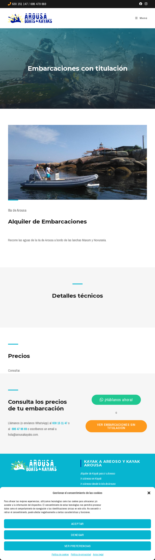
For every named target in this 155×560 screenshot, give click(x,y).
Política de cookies (60, 554)
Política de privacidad (81, 554)
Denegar (77, 535)
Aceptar (77, 524)
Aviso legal (98, 554)
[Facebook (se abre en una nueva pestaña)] (140, 4)
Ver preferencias (77, 546)
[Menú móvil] (141, 18)
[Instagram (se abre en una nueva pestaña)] (145, 4)
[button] (149, 493)
